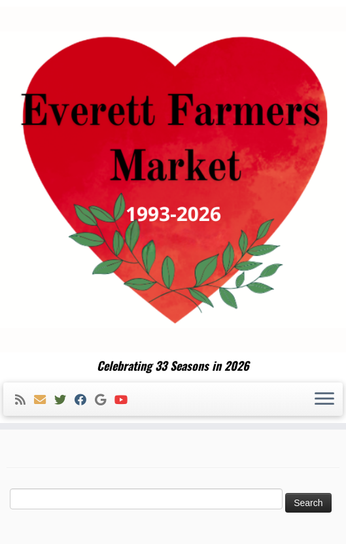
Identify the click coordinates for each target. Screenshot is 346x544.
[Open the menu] (324, 399)
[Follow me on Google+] (104, 400)
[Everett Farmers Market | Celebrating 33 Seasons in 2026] (173, 179)
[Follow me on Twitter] (64, 400)
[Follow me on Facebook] (85, 400)
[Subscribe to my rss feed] (24, 400)
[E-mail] (44, 400)
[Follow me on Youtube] (125, 400)
